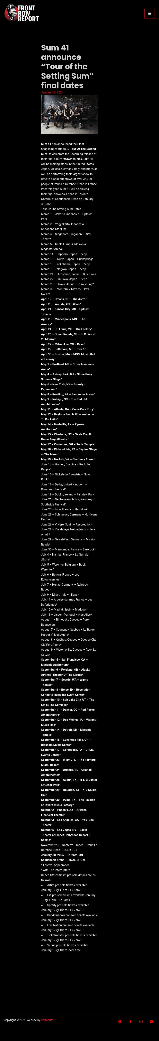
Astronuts (47, 1020)
